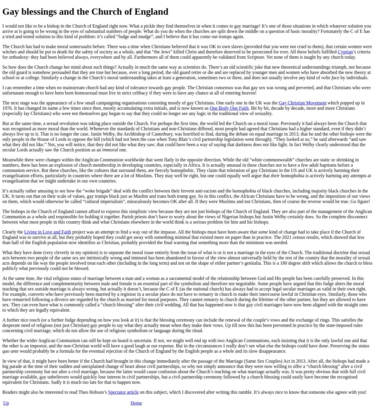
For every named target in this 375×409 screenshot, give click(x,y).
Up (6, 402)
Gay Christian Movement (302, 102)
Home (136, 402)
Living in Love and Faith (47, 231)
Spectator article (123, 392)
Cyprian (345, 51)
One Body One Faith (229, 108)
